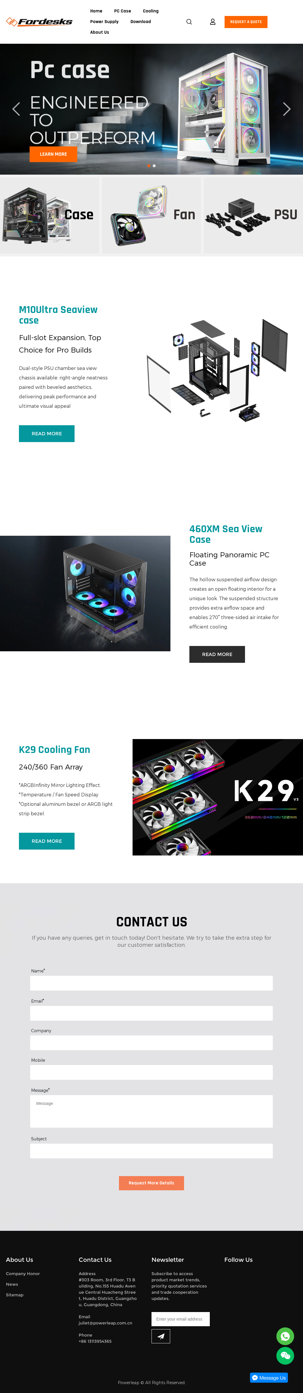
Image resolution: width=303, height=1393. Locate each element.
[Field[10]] (151, 1013)
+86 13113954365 (95, 1341)
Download (140, 22)
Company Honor (23, 1273)
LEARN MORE (53, 154)
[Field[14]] (151, 1151)
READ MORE (47, 433)
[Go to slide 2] (154, 165)
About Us (99, 32)
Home (96, 11)
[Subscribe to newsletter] (161, 1336)
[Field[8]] (151, 983)
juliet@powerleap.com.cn (105, 1323)
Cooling (151, 11)
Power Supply (104, 22)
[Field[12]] (151, 1042)
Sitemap (14, 1295)
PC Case (122, 11)
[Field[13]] (151, 1072)
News (12, 1284)
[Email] (181, 1319)
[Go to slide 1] (148, 165)
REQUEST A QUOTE (246, 22)
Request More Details (151, 1183)
